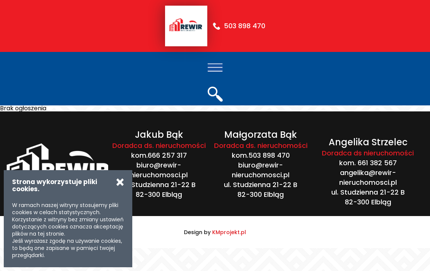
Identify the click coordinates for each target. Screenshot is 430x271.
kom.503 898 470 (261, 155)
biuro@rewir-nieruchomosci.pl (159, 170)
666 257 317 (167, 155)
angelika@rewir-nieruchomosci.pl (368, 177)
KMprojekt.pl (229, 232)
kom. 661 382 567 (368, 162)
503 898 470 (244, 25)
